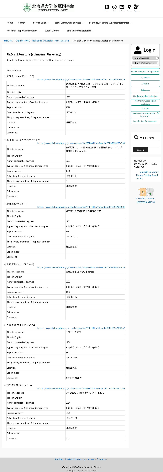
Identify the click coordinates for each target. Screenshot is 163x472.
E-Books (145, 83)
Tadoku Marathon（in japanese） (145, 71)
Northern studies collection (145, 96)
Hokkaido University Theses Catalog (145, 164)
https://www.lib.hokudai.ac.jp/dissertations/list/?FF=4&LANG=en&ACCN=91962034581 (81, 206)
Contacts (102, 459)
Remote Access (142, 57)
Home (10, 22)
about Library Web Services (69, 22)
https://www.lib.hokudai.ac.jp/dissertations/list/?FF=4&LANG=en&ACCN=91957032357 (81, 327)
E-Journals (145, 77)
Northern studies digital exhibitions (145, 102)
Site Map (60, 459)
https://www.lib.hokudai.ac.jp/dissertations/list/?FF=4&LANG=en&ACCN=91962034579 (81, 79)
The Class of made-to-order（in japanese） (145, 115)
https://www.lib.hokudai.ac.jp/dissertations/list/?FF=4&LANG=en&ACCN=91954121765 (81, 388)
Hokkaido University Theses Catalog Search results (147, 175)
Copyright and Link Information (81, 470)
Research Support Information (24, 30)
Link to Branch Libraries (80, 30)
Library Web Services (143, 62)
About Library (53, 30)
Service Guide (41, 22)
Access (92, 459)
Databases (145, 89)
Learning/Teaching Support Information (111, 22)
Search (23, 22)
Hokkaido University (76, 459)
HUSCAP (145, 108)
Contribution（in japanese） (145, 121)
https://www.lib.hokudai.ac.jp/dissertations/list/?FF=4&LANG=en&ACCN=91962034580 (81, 143)
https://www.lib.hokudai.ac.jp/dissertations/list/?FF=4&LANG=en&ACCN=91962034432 (81, 267)
